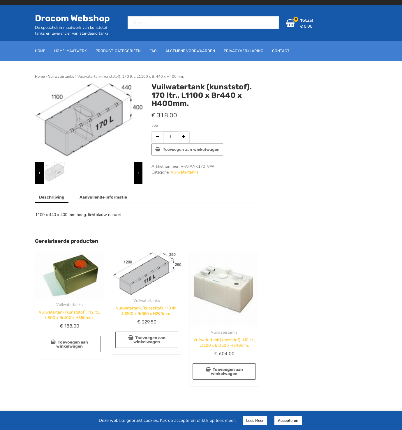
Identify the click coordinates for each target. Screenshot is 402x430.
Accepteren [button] (288, 420)
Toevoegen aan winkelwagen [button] (72, 344)
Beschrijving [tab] (51, 197)
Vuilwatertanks (61, 76)
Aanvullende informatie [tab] (103, 197)
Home (40, 76)
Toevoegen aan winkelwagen (191, 149)
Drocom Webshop (72, 18)
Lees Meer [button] (255, 420)
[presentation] (39, 173)
